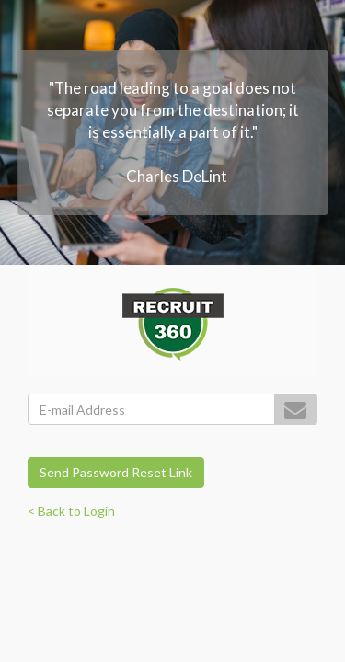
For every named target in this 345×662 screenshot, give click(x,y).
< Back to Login (71, 511)
